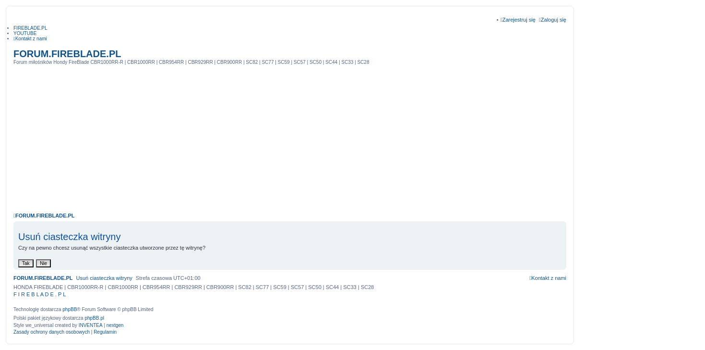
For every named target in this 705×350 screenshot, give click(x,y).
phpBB (69, 309)
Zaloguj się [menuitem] (552, 20)
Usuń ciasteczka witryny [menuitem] (104, 278)
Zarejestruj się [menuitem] (518, 20)
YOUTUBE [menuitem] (24, 33)
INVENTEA (91, 325)
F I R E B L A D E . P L (39, 294)
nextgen (115, 325)
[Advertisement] (289, 137)
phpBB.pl (94, 318)
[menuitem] (30, 38)
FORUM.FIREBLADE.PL (67, 53)
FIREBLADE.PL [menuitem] (30, 28)
